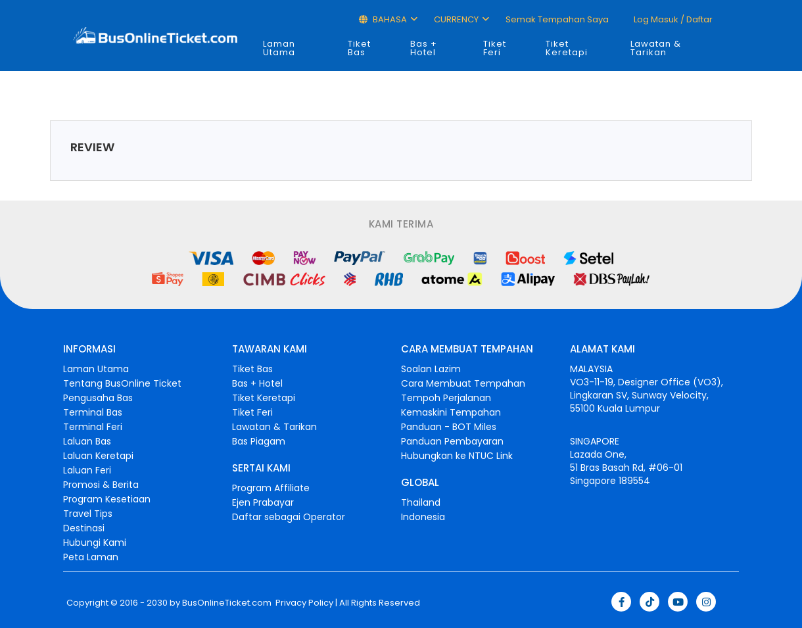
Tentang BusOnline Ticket (122, 383)
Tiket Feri (494, 48)
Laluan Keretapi (98, 455)
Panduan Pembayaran (452, 441)
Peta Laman (90, 557)
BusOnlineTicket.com (226, 603)
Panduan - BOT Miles (448, 426)
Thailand (420, 502)
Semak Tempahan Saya (557, 19)
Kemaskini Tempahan (451, 412)
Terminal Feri (92, 426)
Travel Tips (87, 513)
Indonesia (423, 516)
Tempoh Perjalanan (446, 397)
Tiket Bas (359, 48)
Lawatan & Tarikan (655, 48)
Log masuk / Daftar (672, 19)
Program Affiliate (271, 488)
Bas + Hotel (423, 48)
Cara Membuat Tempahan (463, 383)
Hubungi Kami (94, 542)
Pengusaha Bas (98, 397)
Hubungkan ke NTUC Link (457, 455)
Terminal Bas (92, 412)
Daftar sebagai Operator (288, 516)
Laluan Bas (87, 441)
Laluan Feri (87, 470)
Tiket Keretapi (567, 48)
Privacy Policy (303, 603)
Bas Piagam (258, 441)
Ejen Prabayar (263, 502)
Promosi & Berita (101, 484)
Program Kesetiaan (107, 499)
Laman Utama (279, 48)
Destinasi (84, 528)
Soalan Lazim (431, 368)
